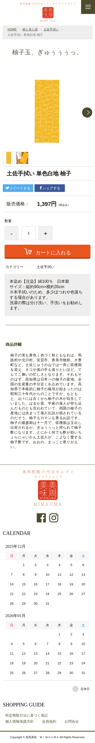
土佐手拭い (51, 29)
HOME (12, 29)
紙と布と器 (30, 29)
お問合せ (72, 721)
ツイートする (18, 188)
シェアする (49, 188)
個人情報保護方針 (19, 721)
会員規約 (49, 721)
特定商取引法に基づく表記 (26, 715)
